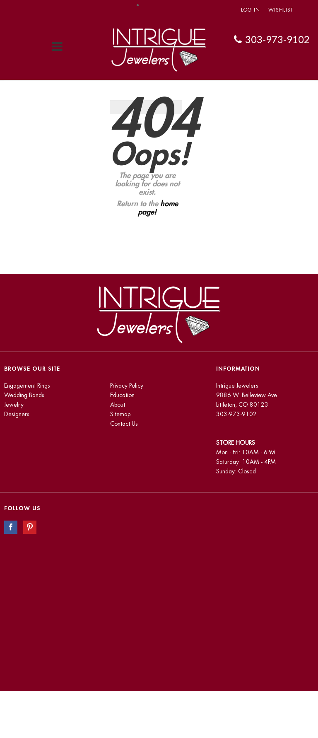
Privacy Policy (126, 385)
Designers (16, 414)
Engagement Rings (27, 385)
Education (122, 395)
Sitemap (120, 414)
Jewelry (14, 405)
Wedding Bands (24, 395)
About (117, 405)
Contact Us (124, 424)
